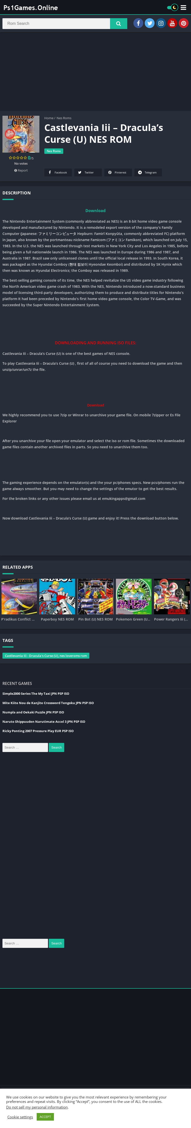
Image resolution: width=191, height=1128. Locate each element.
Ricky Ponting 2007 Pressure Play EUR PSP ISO (38, 731)
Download (95, 211)
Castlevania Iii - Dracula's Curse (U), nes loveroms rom (46, 656)
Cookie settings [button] (20, 1117)
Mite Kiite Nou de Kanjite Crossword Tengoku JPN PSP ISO (48, 703)
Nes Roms (64, 118)
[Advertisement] (95, 72)
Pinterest (116, 173)
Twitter (85, 173)
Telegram (147, 173)
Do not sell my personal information (37, 1107)
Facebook (57, 173)
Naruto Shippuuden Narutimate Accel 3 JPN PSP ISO (43, 722)
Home (48, 118)
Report (21, 171)
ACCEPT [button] (45, 1116)
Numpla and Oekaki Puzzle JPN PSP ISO (33, 713)
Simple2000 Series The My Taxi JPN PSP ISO (35, 694)
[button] (118, 23)
